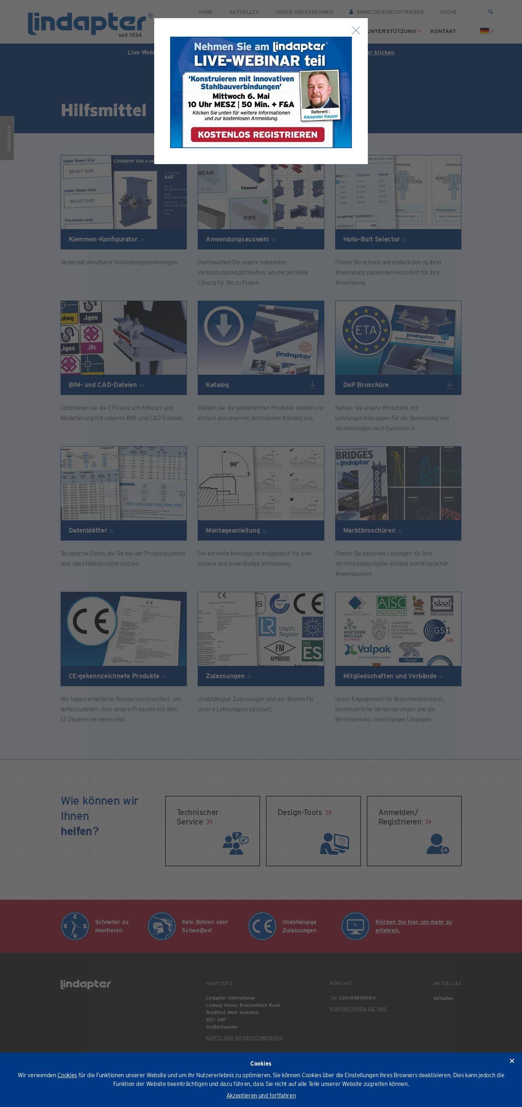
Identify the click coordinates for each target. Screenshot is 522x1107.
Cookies (67, 1075)
